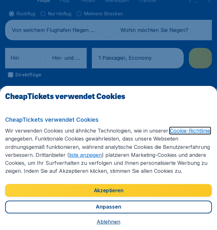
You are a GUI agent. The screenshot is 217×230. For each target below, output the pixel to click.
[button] (108, 221)
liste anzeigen (85, 155)
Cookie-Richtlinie (190, 130)
